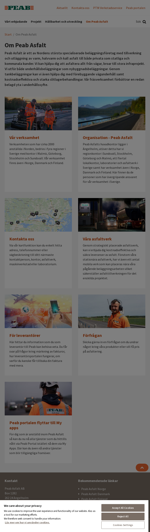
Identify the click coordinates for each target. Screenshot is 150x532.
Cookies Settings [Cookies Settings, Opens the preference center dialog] (123, 525)
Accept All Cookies (123, 508)
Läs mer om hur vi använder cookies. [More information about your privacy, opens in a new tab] (27, 522)
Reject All (122, 516)
